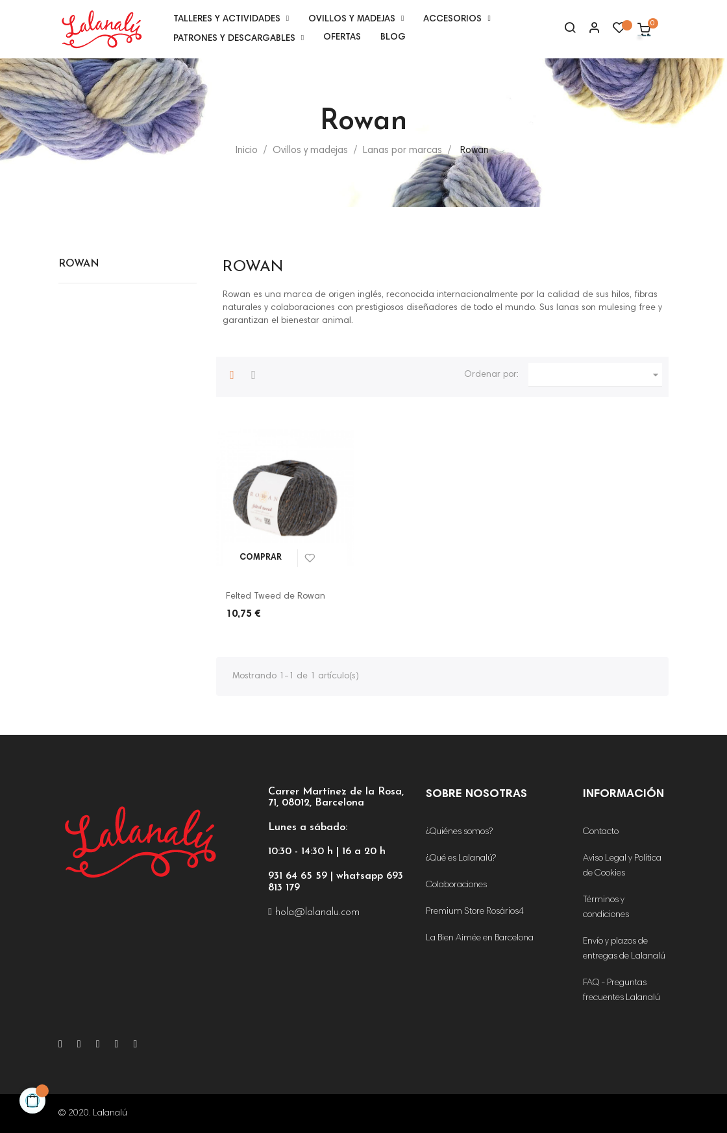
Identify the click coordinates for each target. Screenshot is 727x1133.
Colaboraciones (456, 885)
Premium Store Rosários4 (475, 911)
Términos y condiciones (606, 908)
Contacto (601, 832)
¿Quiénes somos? (459, 832)
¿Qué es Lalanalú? (461, 858)
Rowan (78, 264)
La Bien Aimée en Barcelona (480, 938)
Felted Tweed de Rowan (275, 596)
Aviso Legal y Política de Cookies (622, 866)
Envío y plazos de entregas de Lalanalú (624, 949)
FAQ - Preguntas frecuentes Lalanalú (621, 991)
